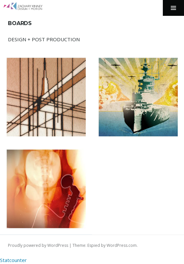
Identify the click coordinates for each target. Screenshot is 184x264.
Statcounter (13, 260)
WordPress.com (122, 245)
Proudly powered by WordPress (38, 245)
